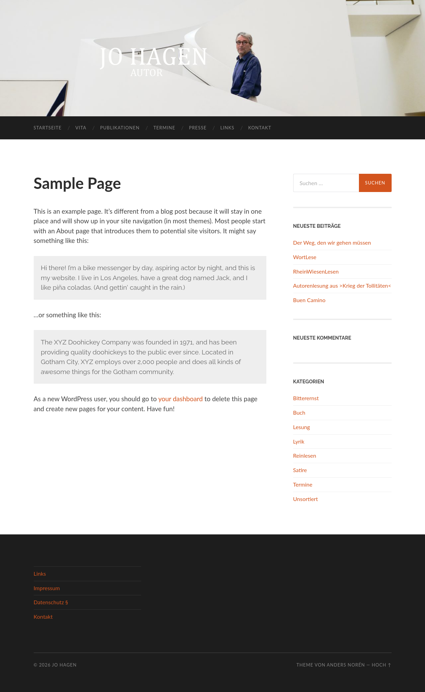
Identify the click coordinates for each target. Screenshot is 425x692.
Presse (197, 127)
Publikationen (120, 127)
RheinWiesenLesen (316, 271)
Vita (80, 127)
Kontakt (259, 127)
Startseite (48, 127)
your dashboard (180, 399)
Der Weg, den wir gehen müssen (332, 242)
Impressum (47, 588)
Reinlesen (304, 455)
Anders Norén (346, 665)
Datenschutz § (51, 602)
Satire (300, 470)
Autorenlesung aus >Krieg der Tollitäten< (342, 285)
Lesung (301, 427)
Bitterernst (306, 398)
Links (227, 127)
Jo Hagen (64, 665)
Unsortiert (305, 499)
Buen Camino (309, 300)
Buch (299, 412)
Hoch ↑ (381, 665)
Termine (164, 127)
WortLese (305, 257)
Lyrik (299, 441)
